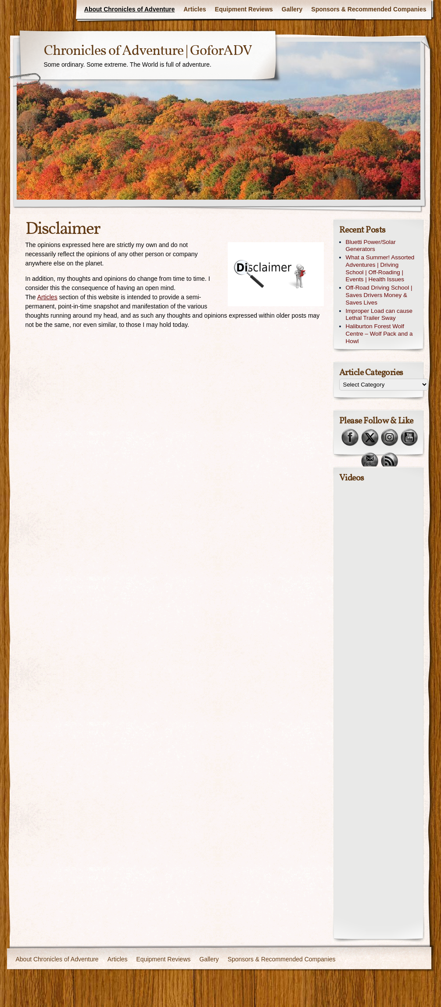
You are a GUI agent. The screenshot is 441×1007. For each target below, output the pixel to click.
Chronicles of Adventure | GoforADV (148, 51)
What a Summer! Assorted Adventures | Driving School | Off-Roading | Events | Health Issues (380, 268)
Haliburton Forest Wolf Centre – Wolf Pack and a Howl (379, 333)
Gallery (292, 9)
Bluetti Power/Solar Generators (371, 246)
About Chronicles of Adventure (129, 9)
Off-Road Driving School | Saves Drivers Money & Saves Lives (379, 295)
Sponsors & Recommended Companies (368, 9)
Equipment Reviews (244, 9)
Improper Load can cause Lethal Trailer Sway (379, 315)
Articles (194, 9)
